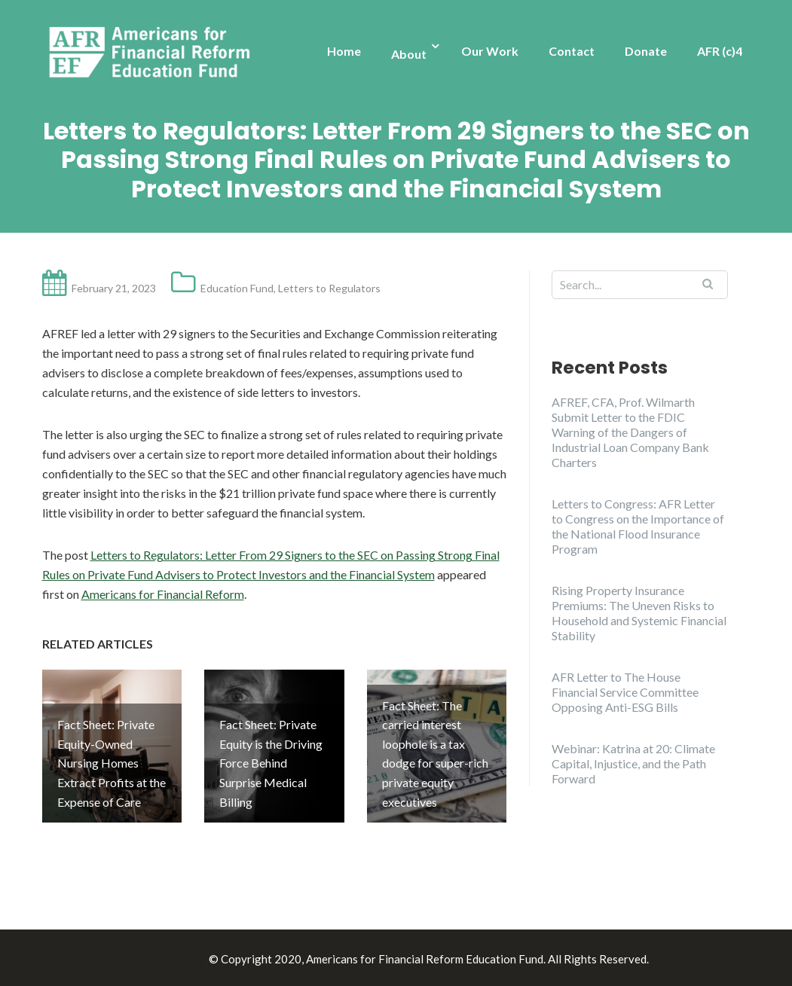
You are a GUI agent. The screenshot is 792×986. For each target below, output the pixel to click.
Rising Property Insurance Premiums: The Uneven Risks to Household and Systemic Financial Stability (639, 613)
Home (344, 51)
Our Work (489, 51)
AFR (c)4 (719, 51)
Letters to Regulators (329, 288)
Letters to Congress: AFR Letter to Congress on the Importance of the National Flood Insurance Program (638, 526)
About (409, 54)
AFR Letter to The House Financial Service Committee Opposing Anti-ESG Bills (625, 692)
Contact (572, 51)
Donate (646, 51)
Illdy (193, 956)
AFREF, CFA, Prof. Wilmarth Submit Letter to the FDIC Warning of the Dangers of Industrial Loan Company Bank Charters (630, 432)
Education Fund (237, 288)
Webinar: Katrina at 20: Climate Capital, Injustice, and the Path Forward (633, 763)
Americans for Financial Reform (162, 594)
